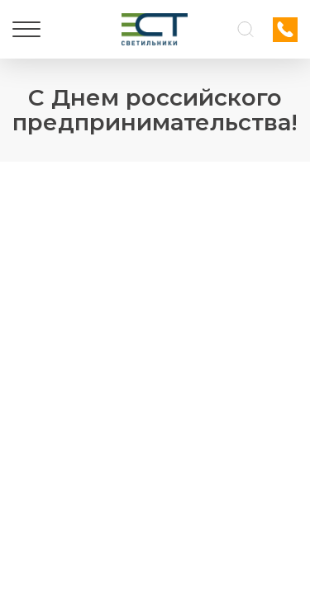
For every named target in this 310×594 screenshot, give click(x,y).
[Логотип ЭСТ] (155, 29)
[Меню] (26, 30)
